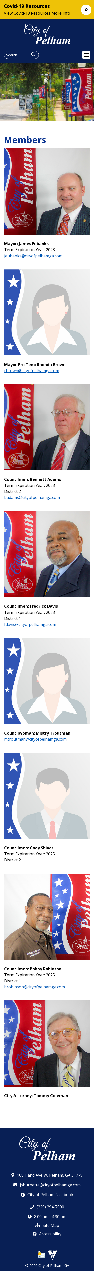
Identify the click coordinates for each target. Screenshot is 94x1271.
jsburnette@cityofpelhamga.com (47, 1185)
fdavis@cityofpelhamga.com (30, 624)
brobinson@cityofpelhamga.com (34, 987)
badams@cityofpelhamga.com (32, 497)
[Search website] (21, 55)
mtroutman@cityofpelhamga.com (35, 739)
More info (60, 13)
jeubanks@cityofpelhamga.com (33, 256)
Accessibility (47, 1234)
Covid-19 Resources (27, 6)
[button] (86, 10)
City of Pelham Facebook (47, 1194)
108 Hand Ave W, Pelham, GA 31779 (47, 1175)
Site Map (47, 1225)
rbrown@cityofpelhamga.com (31, 370)
